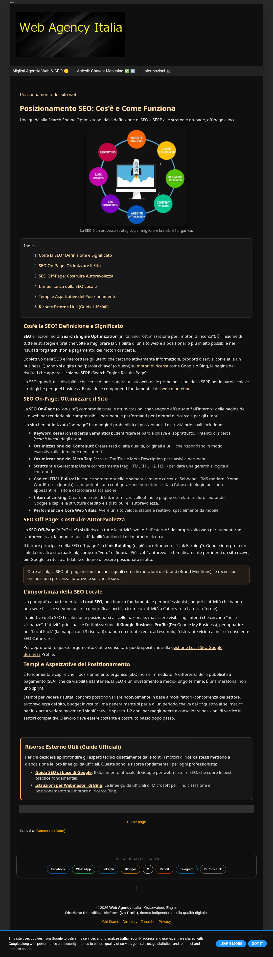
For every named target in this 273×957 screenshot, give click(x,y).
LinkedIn (108, 869)
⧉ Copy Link (213, 869)
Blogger (130, 869)
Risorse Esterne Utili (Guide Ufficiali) (74, 307)
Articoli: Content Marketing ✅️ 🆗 (106, 71)
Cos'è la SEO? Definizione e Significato (75, 255)
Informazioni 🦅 (157, 71)
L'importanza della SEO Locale (68, 286)
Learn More (231, 943)
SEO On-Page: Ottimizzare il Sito (70, 265)
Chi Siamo (110, 921)
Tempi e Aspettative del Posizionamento (78, 296)
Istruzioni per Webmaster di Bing (68, 785)
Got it (257, 943)
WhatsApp (83, 869)
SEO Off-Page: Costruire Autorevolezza (76, 276)
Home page (136, 822)
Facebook (58, 869)
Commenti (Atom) (51, 831)
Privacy (165, 921)
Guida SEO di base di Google (63, 772)
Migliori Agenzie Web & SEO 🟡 (41, 71)
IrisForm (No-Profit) (121, 913)
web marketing (176, 388)
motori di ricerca (152, 366)
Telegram (187, 869)
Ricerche (148, 921)
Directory (130, 921)
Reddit (164, 869)
